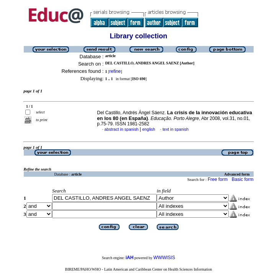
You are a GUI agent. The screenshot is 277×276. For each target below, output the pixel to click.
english (148, 129)
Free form (218, 179)
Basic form (243, 179)
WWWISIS (164, 257)
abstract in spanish (122, 129)
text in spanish (175, 129)
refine (115, 71)
